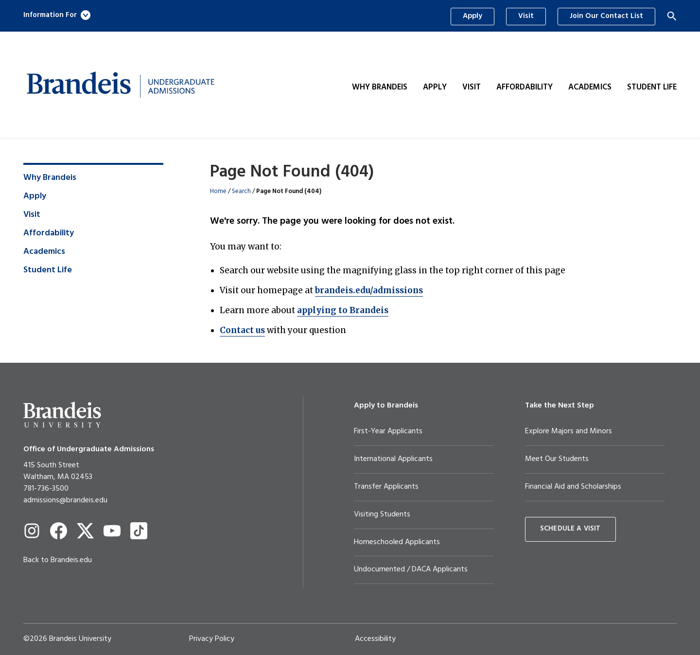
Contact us (242, 330)
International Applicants (393, 459)
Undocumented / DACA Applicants (411, 569)
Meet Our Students (557, 459)
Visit (526, 16)
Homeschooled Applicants (397, 542)
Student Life (652, 87)
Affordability (524, 87)
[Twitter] (85, 530)
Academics (590, 87)
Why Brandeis (379, 87)
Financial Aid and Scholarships (573, 486)
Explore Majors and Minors (568, 431)
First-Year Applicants (388, 431)
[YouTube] (112, 530)
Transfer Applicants (386, 486)
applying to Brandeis (342, 310)
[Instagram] (31, 530)
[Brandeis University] (62, 415)
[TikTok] (138, 530)
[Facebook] (58, 530)
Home (218, 191)
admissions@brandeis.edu (65, 500)
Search (241, 191)
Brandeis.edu (71, 560)
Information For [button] (56, 15)
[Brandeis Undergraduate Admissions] (120, 85)
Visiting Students (382, 514)
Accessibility (375, 639)
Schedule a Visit (570, 528)
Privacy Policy (211, 639)
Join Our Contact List (606, 16)
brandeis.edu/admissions (369, 290)
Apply (472, 16)
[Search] (672, 16)
